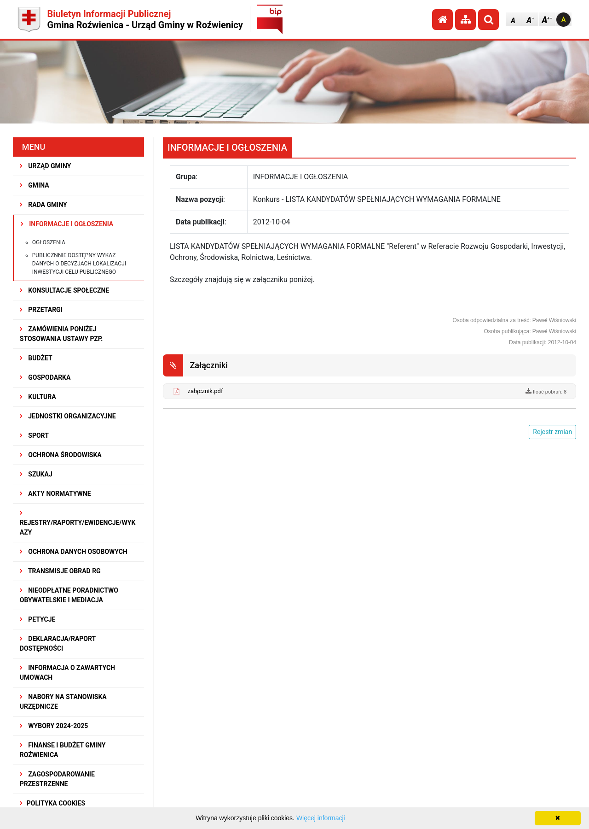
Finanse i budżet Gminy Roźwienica (63, 749)
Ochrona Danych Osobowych (73, 551)
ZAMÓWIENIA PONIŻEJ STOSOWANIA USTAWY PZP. (61, 333)
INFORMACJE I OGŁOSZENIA (67, 224)
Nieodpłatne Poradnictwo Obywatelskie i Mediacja (69, 595)
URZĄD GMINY (45, 166)
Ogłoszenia (48, 242)
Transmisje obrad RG (60, 571)
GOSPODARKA (45, 377)
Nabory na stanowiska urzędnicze (63, 701)
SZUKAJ (36, 474)
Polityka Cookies (52, 803)
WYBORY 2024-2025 (54, 725)
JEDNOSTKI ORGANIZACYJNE (68, 416)
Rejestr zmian (552, 431)
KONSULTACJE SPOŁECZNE (65, 290)
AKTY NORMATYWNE (55, 493)
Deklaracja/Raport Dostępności (58, 643)
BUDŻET (36, 358)
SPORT (34, 435)
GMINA (34, 185)
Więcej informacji (320, 818)
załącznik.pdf (205, 391)
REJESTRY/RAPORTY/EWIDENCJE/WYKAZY (78, 523)
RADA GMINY (43, 204)
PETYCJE (38, 619)
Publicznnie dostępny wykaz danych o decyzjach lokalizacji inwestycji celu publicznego (79, 263)
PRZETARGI (41, 309)
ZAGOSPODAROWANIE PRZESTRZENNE (57, 779)
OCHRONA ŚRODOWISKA (61, 455)
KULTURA (38, 396)
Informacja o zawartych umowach (67, 672)
